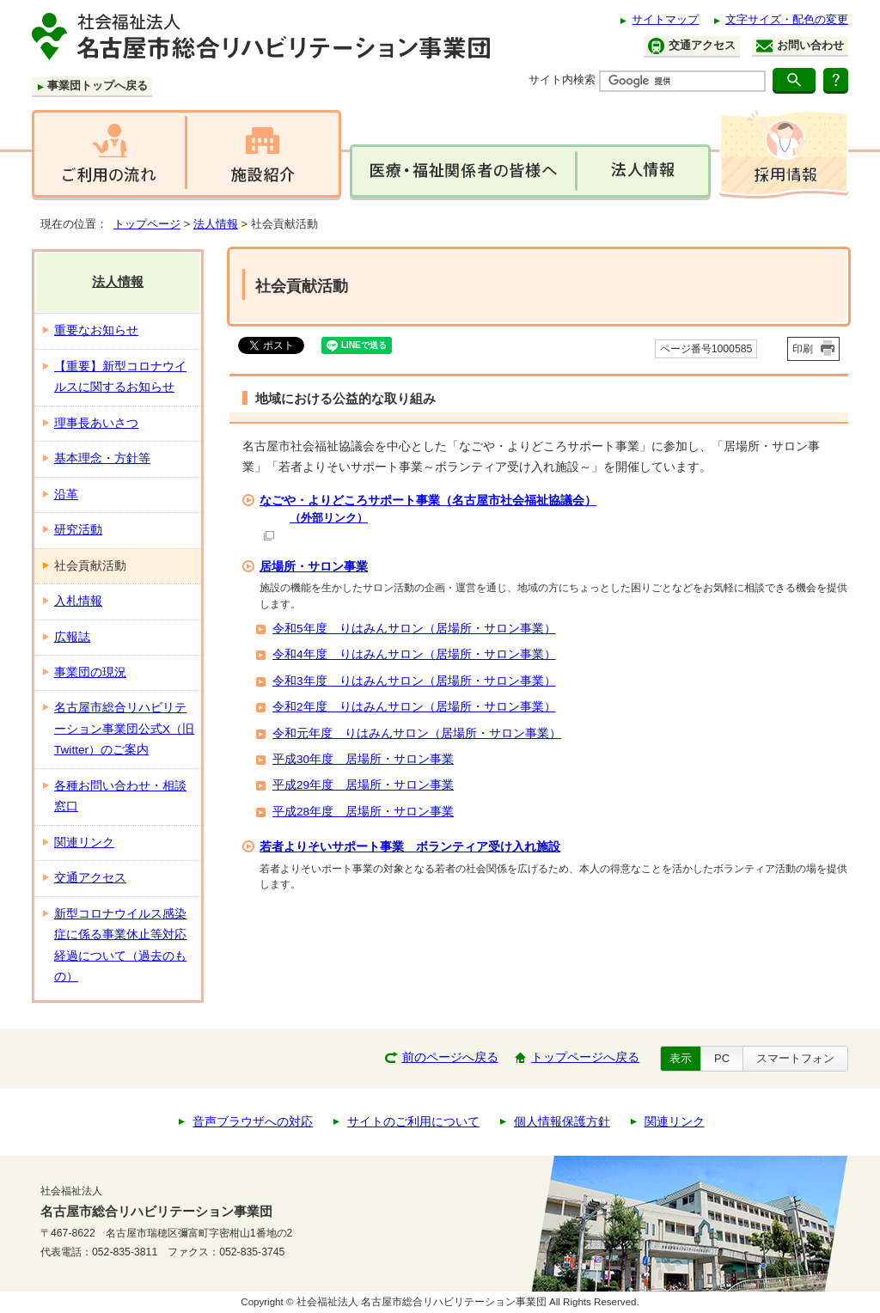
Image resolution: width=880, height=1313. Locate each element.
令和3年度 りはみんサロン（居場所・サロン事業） (414, 681)
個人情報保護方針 (562, 1121)
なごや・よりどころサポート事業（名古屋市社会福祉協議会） (552, 516)
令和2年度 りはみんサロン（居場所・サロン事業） (414, 706)
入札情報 (78, 601)
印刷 (802, 349)
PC (722, 1058)
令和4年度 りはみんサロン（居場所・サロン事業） (414, 654)
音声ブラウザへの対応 (252, 1121)
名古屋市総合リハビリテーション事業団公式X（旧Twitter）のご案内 (124, 728)
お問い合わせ (800, 45)
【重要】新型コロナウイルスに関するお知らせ (120, 377)
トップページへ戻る (585, 1057)
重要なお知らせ (96, 330)
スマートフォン (795, 1058)
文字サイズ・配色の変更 (786, 19)
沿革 (66, 494)
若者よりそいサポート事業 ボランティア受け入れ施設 (410, 846)
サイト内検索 (562, 79)
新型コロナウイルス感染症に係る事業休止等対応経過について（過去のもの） (120, 945)
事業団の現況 (90, 672)
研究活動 (78, 529)
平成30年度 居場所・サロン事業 (363, 759)
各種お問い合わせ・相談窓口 (120, 796)
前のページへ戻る (450, 1057)
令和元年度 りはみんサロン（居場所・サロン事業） (416, 733)
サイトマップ (665, 19)
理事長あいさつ (96, 423)
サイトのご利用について (413, 1121)
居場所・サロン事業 (314, 566)
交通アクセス (692, 46)
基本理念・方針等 (102, 458)
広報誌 (72, 637)
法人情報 (215, 223)
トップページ (146, 223)
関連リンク (84, 842)
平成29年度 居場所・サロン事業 (363, 785)
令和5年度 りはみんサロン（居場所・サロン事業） (414, 628)
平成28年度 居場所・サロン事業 (363, 811)
